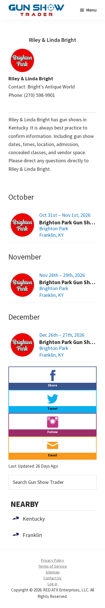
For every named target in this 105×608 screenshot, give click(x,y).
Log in (52, 583)
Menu (91, 10)
